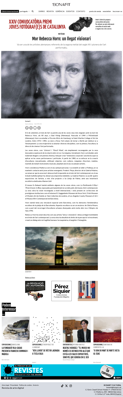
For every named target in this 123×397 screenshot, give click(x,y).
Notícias (61, 34)
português (25, 11)
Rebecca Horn (30, 277)
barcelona (29, 124)
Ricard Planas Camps (69, 360)
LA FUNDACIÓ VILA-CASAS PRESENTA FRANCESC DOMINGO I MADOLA (15, 351)
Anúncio (36, 385)
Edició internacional (10, 11)
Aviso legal (5, 385)
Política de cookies (25, 385)
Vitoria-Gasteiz (79, 344)
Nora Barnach (5, 360)
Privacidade (14, 385)
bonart (27, 121)
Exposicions (6, 344)
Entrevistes (67, 344)
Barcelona (16, 344)
